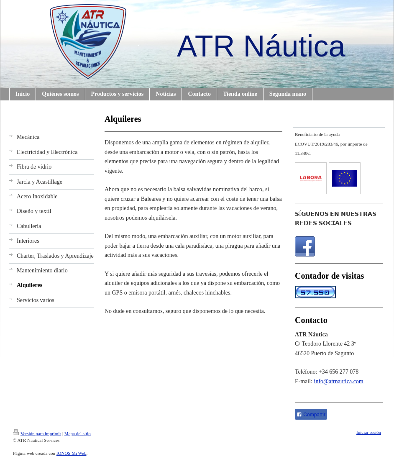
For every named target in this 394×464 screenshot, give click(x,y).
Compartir (311, 415)
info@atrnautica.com (338, 381)
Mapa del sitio (77, 433)
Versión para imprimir (37, 433)
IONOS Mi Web (71, 453)
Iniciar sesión (368, 432)
